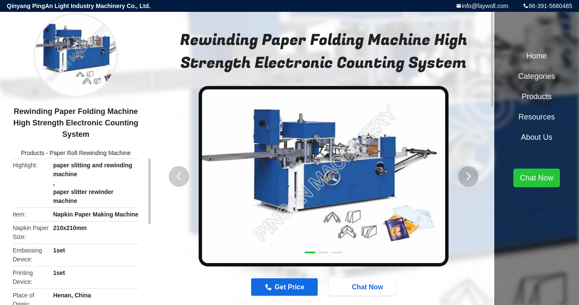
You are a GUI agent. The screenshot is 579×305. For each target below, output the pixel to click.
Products (32, 153)
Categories (536, 76)
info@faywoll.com (485, 6)
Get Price (288, 287)
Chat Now (365, 287)
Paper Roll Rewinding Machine (90, 153)
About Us (536, 137)
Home (536, 56)
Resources (536, 117)
